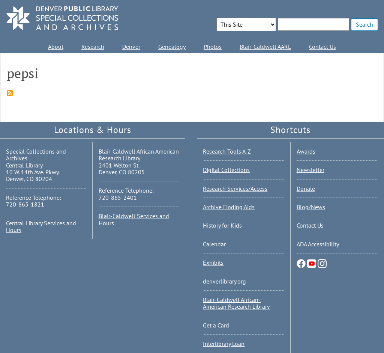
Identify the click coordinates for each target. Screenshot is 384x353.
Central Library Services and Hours (41, 226)
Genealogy (172, 46)
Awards (306, 151)
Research (92, 46)
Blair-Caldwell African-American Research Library (236, 303)
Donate (306, 188)
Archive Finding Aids (229, 207)
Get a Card (216, 325)
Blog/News (311, 207)
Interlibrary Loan (223, 343)
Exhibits (213, 262)
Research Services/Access (235, 188)
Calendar (214, 244)
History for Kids (222, 225)
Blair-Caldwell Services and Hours (134, 219)
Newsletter (310, 169)
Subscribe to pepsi (10, 93)
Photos (213, 46)
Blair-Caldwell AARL (265, 46)
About (55, 46)
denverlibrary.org (224, 281)
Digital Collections (226, 169)
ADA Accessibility (318, 244)
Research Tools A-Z (227, 151)
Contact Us (322, 46)
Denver (131, 46)
